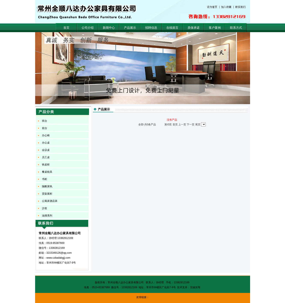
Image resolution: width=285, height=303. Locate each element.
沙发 (44, 208)
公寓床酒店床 (49, 201)
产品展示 (130, 27)
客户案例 (215, 27)
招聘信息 (151, 27)
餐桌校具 (47, 171)
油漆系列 (47, 215)
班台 (44, 120)
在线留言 (172, 27)
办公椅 (46, 135)
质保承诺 (194, 27)
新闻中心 (109, 27)
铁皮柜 (46, 164)
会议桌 (46, 150)
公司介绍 (88, 27)
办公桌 (46, 142)
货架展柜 (47, 193)
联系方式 (236, 27)
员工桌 (46, 157)
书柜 (44, 179)
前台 (44, 128)
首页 (66, 27)
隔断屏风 (47, 186)
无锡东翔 (195, 287)
